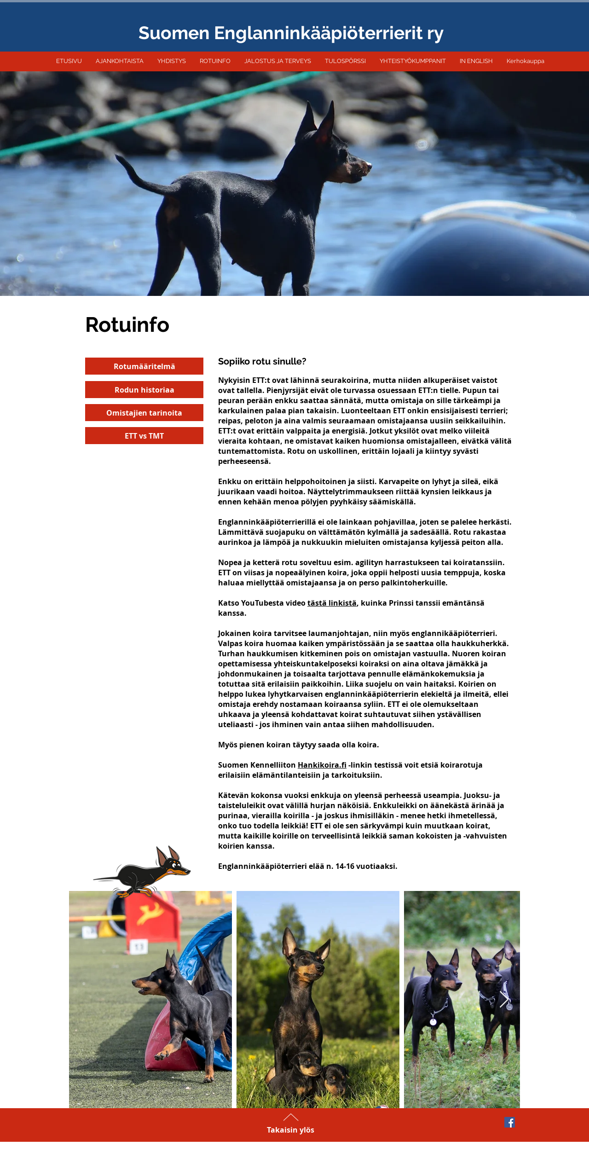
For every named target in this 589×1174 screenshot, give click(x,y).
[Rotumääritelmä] (144, 366)
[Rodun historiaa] (144, 389)
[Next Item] (504, 1000)
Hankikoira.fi (322, 765)
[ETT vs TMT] (144, 435)
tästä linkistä (332, 603)
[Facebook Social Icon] (509, 1122)
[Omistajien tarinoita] (144, 412)
